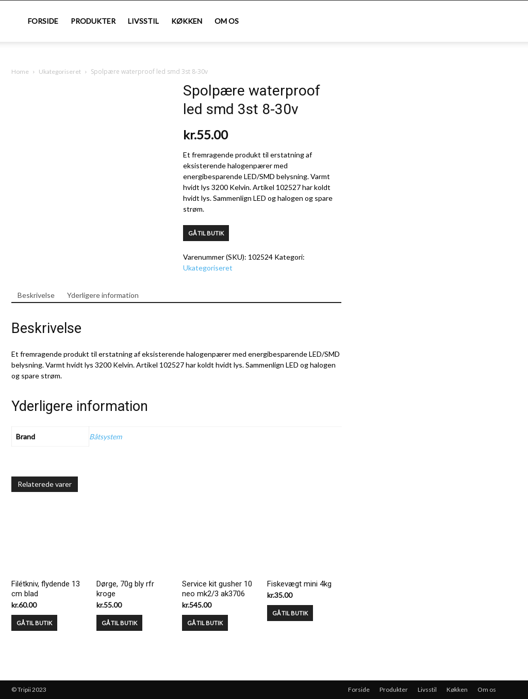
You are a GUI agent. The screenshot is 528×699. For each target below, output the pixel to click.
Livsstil (143, 21)
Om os (226, 21)
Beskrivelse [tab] (36, 295)
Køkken (186, 21)
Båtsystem (105, 436)
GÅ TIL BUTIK (206, 233)
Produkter (93, 21)
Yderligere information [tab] (103, 295)
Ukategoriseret (60, 71)
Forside (43, 21)
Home (20, 71)
